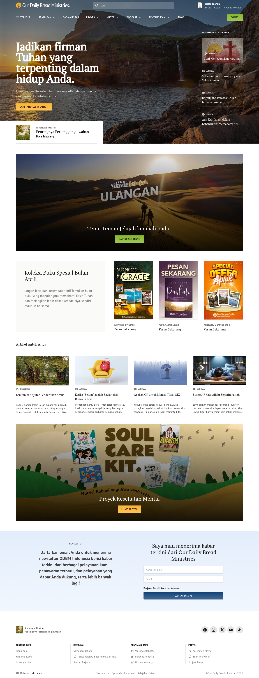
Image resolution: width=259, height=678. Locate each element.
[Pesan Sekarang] (132, 296)
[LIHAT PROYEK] (129, 472)
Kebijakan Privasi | (152, 588)
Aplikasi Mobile (232, 7)
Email (208, 7)
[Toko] (181, 17)
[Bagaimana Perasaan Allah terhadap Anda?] (222, 97)
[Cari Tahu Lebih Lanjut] (34, 107)
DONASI (235, 17)
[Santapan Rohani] (99, 651)
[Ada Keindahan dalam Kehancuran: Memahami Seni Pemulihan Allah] (222, 119)
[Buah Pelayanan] (215, 656)
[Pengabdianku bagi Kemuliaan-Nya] (99, 656)
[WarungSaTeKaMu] (156, 651)
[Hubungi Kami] (42, 656)
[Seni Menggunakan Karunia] (222, 50)
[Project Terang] (215, 662)
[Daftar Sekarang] (129, 202)
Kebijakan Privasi (147, 673)
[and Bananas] (43, 5)
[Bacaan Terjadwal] (99, 662)
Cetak (217, 7)
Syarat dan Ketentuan (170, 588)
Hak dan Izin (103, 673)
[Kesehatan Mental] (215, 651)
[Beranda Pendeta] (156, 656)
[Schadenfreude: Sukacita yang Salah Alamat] (222, 76)
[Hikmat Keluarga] (156, 662)
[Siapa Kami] (42, 651)
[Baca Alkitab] (71, 17)
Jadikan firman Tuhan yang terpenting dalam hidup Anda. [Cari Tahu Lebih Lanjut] (57, 63)
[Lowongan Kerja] (42, 662)
